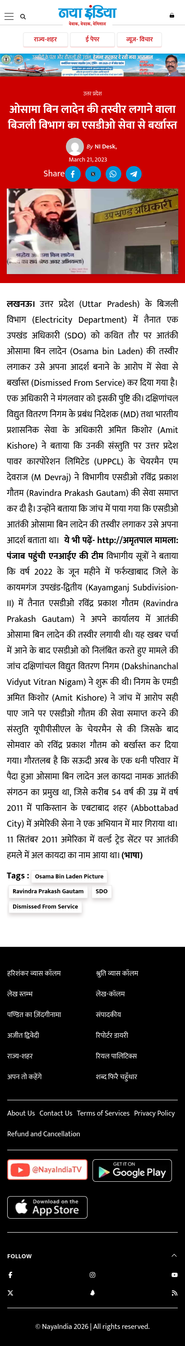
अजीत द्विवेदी (23, 1036)
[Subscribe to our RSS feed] (174, 1294)
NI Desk (101, 147)
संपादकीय (108, 1015)
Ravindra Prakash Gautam (48, 891)
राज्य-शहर (45, 39)
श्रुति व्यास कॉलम (117, 974)
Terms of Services (103, 1113)
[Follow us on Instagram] (92, 1276)
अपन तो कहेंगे (24, 1077)
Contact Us (55, 1113)
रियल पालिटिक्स (116, 1056)
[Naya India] (87, 24)
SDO (102, 891)
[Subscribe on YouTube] (174, 1276)
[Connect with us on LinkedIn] (92, 1294)
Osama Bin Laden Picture (69, 876)
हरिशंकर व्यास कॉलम (34, 974)
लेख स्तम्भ (19, 994)
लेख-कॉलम (110, 994)
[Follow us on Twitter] (10, 1294)
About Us (21, 1113)
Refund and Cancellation (43, 1134)
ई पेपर (93, 39)
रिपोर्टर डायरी (112, 1036)
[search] (23, 16)
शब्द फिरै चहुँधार (117, 1077)
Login (172, 15)
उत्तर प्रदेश (92, 93)
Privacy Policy (154, 1113)
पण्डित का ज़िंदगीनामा (34, 1015)
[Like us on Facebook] (10, 1276)
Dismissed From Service (45, 906)
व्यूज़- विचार (139, 39)
